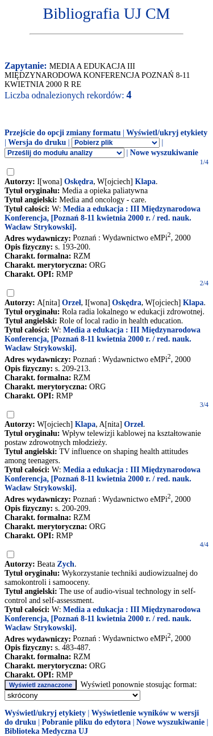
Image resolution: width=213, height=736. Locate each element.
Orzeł (71, 302)
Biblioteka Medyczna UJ (46, 731)
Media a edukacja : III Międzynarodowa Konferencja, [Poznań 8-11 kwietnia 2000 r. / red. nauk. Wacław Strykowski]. (103, 218)
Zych (65, 564)
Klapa (145, 181)
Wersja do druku (37, 142)
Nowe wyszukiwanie (164, 152)
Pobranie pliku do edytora (86, 722)
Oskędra (78, 181)
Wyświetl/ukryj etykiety (166, 132)
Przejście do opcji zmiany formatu (63, 132)
